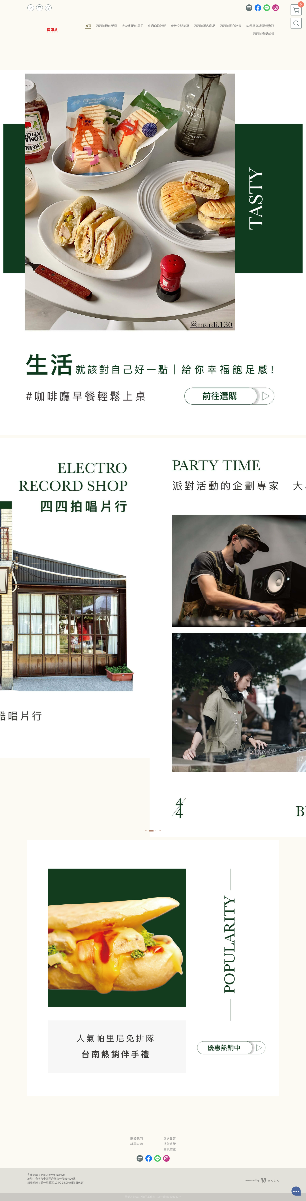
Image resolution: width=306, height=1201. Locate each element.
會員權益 (169, 1149)
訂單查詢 (136, 1143)
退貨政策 (169, 1143)
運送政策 (169, 1138)
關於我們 (136, 1138)
